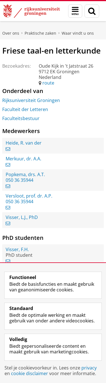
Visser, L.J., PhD (22, 217)
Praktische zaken (40, 33)
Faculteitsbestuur (21, 118)
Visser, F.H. (17, 249)
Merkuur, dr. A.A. (23, 159)
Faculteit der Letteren (25, 109)
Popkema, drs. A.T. (25, 174)
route (48, 83)
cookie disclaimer (29, 373)
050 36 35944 (19, 180)
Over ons (10, 33)
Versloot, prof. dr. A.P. (29, 196)
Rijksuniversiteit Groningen (31, 100)
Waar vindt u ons (78, 33)
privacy (89, 368)
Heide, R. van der (24, 143)
